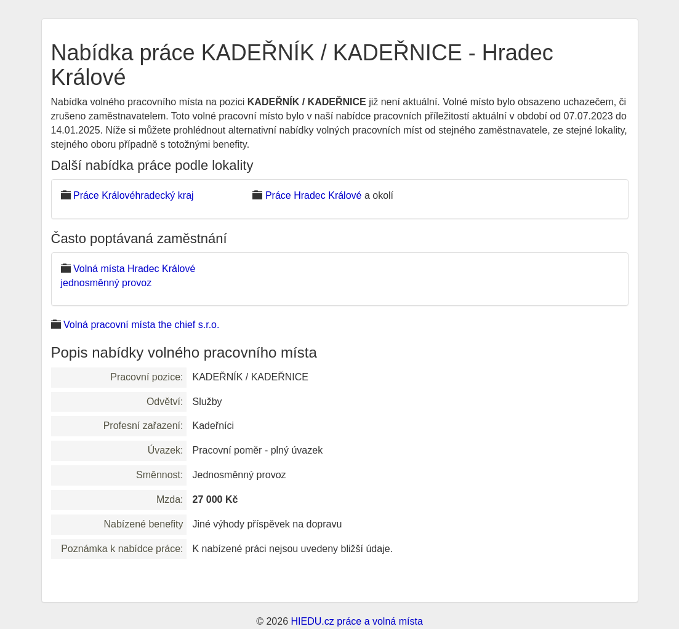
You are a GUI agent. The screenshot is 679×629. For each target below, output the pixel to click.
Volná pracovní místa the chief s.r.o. (141, 324)
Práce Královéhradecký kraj (133, 195)
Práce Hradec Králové (313, 195)
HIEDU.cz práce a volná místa (356, 621)
